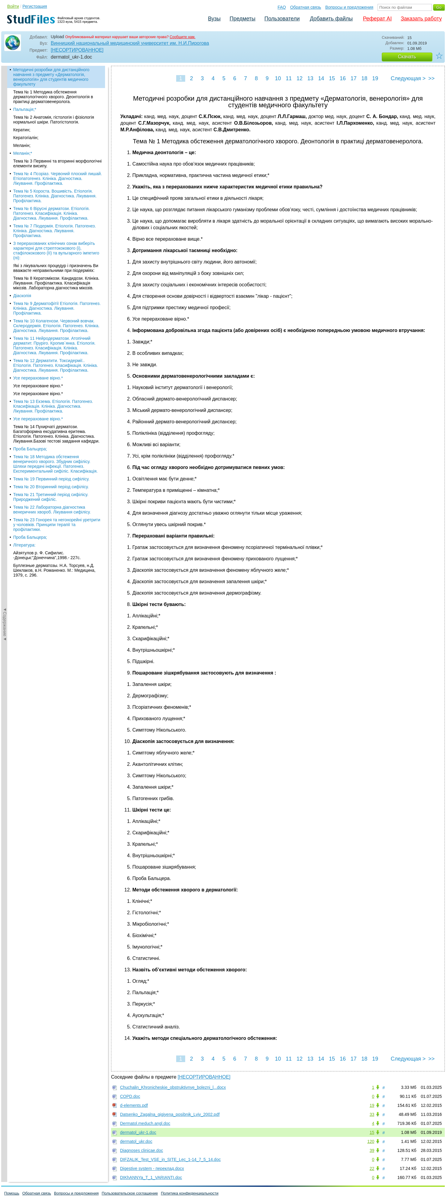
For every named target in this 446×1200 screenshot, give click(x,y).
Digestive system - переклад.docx (152, 1168)
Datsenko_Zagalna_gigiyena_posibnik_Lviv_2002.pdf (170, 1114)
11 (289, 78)
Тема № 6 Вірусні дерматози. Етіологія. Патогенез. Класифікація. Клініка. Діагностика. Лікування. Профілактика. (51, 213)
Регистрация (35, 6)
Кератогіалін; (25, 137)
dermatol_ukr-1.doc (138, 1132)
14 (321, 78)
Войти (13, 6)
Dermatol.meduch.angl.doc (145, 1123)
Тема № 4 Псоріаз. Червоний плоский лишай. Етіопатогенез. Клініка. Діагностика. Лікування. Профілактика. (57, 178)
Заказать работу (421, 19)
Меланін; (22, 145)
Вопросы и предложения (349, 7)
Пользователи (282, 19)
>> (431, 78)
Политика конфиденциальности (189, 1193)
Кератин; (21, 129)
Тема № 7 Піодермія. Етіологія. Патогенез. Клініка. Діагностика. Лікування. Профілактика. (54, 231)
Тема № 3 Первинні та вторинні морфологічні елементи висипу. (57, 163)
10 (278, 78)
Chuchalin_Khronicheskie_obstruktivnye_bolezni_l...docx (173, 1087)
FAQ (282, 7)
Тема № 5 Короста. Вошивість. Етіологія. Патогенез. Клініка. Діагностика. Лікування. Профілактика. (55, 196)
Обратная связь (305, 7)
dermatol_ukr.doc (136, 1141)
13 (310, 78)
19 (375, 78)
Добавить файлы (331, 19)
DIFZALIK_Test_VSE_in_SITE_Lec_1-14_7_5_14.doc (170, 1159)
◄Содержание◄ (4, 171)
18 (364, 78)
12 (300, 78)
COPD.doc (130, 1096)
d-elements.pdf (134, 1105)
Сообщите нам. (182, 37)
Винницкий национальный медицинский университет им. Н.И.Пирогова (130, 43)
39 (371, 1150)
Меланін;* (22, 153)
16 (343, 78)
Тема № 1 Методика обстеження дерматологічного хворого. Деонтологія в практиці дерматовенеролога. (53, 97)
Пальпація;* (24, 109)
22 (371, 1168)
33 (371, 1114)
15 (332, 78)
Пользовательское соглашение (130, 1193)
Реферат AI (377, 19)
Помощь (11, 1193)
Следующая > (408, 78)
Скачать (407, 56)
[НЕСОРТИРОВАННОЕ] (77, 50)
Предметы (242, 19)
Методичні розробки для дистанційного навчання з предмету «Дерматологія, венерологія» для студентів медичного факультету (51, 77)
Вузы (214, 19)
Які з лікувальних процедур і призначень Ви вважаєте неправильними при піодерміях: (55, 268)
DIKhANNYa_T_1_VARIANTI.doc (151, 1177)
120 (370, 1141)
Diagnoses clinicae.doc (141, 1150)
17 (354, 78)
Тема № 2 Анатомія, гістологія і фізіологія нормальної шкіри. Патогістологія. (53, 119)
